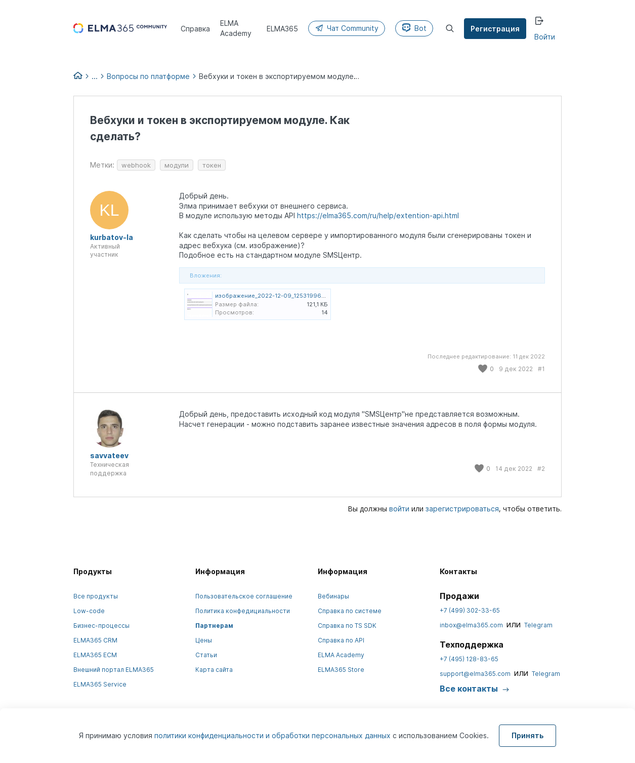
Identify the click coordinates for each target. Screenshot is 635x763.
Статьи (206, 655)
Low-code (89, 611)
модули (176, 165)
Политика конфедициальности (242, 611)
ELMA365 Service (99, 684)
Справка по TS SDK (347, 625)
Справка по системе (350, 611)
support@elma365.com (475, 673)
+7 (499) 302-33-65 (470, 610)
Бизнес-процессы (101, 625)
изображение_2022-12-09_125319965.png (276, 295)
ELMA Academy (341, 655)
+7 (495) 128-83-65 (469, 659)
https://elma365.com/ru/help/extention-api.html (378, 215)
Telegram (538, 625)
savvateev (109, 455)
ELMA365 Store (341, 669)
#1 (541, 369)
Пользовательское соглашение (243, 596)
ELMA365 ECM (95, 655)
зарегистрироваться (462, 508)
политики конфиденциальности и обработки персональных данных (273, 735)
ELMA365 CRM (95, 640)
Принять (527, 735)
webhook (136, 165)
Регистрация (495, 28)
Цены (203, 640)
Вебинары (333, 596)
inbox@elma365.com (471, 625)
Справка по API (341, 640)
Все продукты (95, 596)
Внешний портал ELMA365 (113, 669)
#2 (541, 468)
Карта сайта (214, 669)
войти (399, 508)
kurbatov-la (111, 237)
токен (211, 165)
